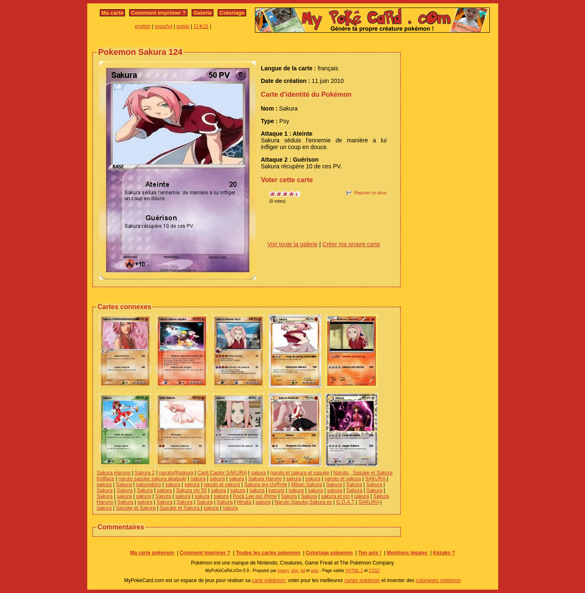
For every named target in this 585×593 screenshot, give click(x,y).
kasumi (276, 490)
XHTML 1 (354, 570)
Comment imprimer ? (158, 13)
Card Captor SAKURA (222, 473)
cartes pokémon (362, 580)
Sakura (124, 484)
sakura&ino (148, 484)
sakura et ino (335, 496)
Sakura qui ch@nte (265, 484)
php (294, 570)
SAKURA (376, 479)
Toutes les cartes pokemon (268, 553)
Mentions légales (407, 553)
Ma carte (112, 13)
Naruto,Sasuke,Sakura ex (303, 502)
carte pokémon (268, 580)
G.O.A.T (345, 502)
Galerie (202, 13)
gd (302, 570)
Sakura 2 (145, 473)
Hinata (244, 502)
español (163, 26)
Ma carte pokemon (152, 553)
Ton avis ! (369, 553)
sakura (258, 473)
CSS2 (374, 570)
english (143, 26)
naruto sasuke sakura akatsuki (152, 479)
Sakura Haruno (114, 473)
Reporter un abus (370, 193)
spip (314, 570)
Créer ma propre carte (351, 244)
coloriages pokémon (438, 580)
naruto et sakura (343, 479)
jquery (283, 570)
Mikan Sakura (306, 484)
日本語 (200, 26)
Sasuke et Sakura (136, 508)
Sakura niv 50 (191, 490)
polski (183, 26)
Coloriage (231, 13)
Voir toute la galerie (293, 244)
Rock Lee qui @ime (255, 496)
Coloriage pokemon (329, 553)
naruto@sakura (176, 473)
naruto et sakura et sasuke (299, 473)
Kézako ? (444, 553)
